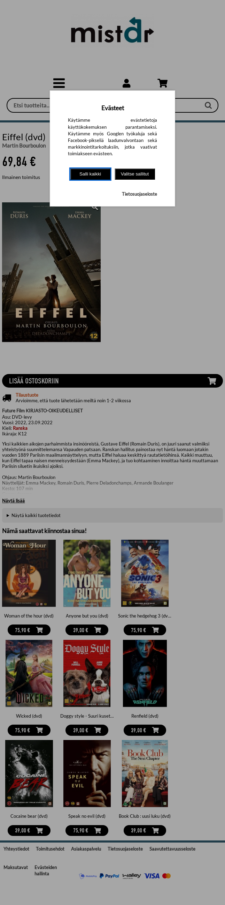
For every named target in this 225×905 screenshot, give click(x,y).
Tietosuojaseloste (139, 194)
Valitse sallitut (135, 174)
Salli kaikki (90, 174)
